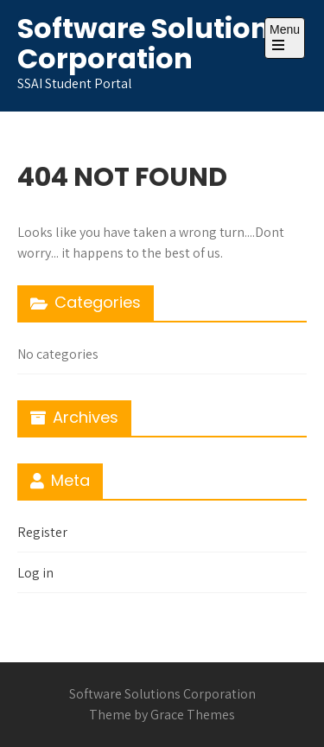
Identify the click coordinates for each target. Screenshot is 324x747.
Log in (35, 573)
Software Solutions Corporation (151, 43)
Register (42, 532)
